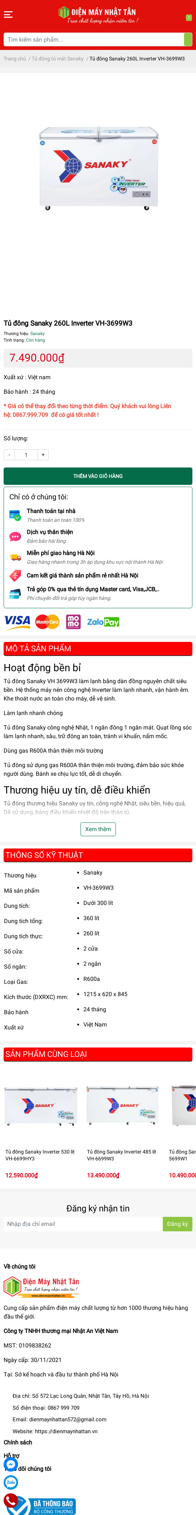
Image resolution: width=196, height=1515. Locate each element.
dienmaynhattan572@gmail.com (67, 1419)
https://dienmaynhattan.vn (66, 1431)
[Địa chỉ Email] (98, 1224)
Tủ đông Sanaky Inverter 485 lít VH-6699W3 (121, 1155)
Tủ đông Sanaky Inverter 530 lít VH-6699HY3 (40, 1155)
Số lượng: (16, 438)
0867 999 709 (63, 1408)
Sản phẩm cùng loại (46, 1054)
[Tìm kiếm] (188, 39)
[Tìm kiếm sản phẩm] (98, 39)
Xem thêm (98, 829)
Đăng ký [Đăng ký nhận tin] (177, 1223)
